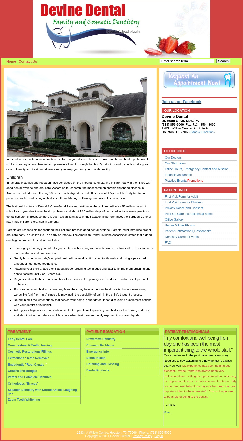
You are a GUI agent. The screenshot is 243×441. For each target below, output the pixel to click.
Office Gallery (174, 219)
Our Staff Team (175, 163)
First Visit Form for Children (184, 202)
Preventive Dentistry (100, 339)
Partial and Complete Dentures (30, 377)
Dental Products (97, 370)
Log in (158, 436)
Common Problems (100, 345)
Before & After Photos (180, 225)
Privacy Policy (142, 436)
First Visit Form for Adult (181, 196)
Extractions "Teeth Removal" (28, 358)
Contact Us (28, 61)
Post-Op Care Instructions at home (189, 214)
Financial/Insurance (178, 175)
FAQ (168, 242)
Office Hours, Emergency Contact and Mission (197, 169)
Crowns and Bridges (22, 371)
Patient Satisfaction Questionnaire (188, 231)
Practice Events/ (184, 180)
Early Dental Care (20, 339)
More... (168, 412)
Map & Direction (203, 132)
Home (11, 61)
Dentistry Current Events (182, 237)
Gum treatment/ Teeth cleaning (30, 345)
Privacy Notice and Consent (184, 208)
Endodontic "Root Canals (26, 364)
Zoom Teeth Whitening (24, 399)
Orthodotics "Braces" (23, 383)
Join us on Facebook (181, 102)
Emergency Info (97, 351)
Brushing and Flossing (102, 364)
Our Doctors (173, 157)
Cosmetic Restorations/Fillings (30, 351)
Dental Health (96, 358)
